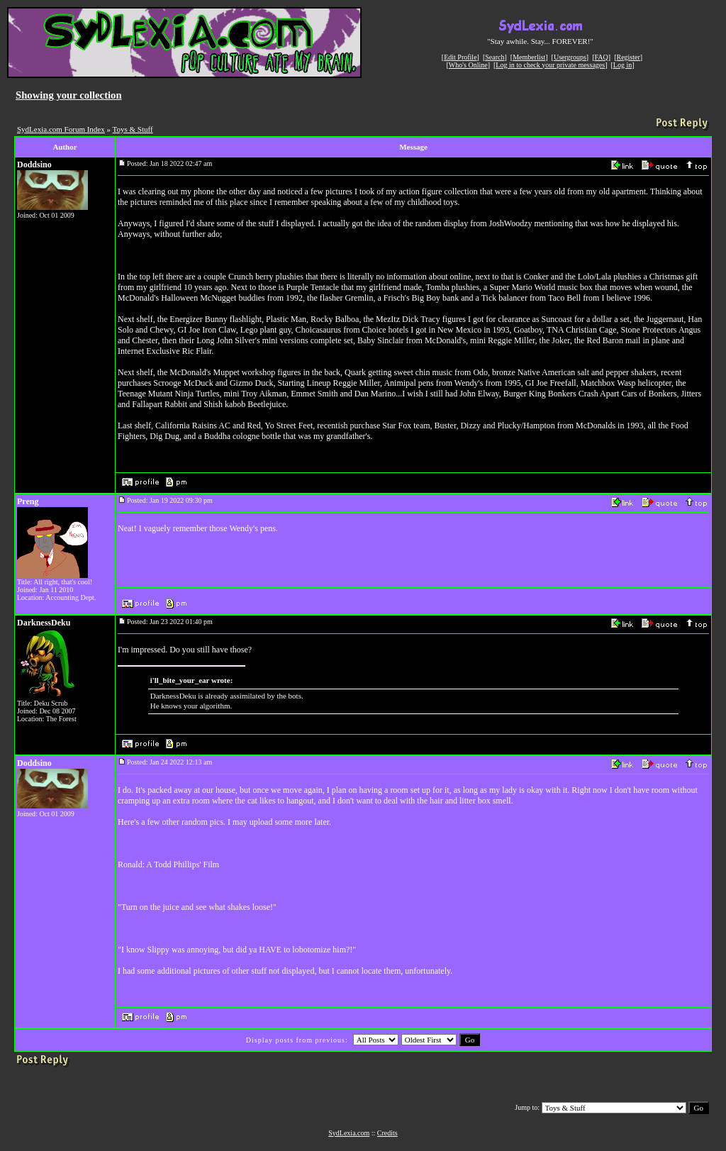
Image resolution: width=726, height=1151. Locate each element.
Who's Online (468, 65)
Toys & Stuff (133, 129)
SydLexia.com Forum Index (61, 129)
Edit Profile (460, 57)
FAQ (601, 57)
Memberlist (529, 57)
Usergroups (570, 57)
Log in (622, 65)
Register (628, 57)
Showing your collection (69, 95)
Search (494, 57)
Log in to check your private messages (550, 65)
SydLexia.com (348, 1133)
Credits (387, 1133)
